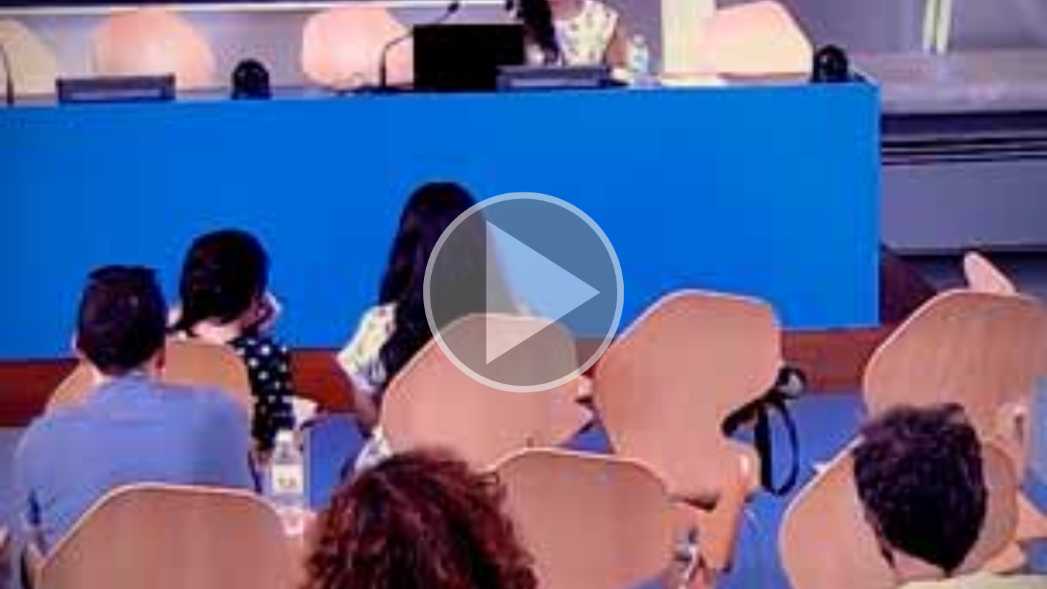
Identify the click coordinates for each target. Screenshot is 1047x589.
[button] (523, 294)
